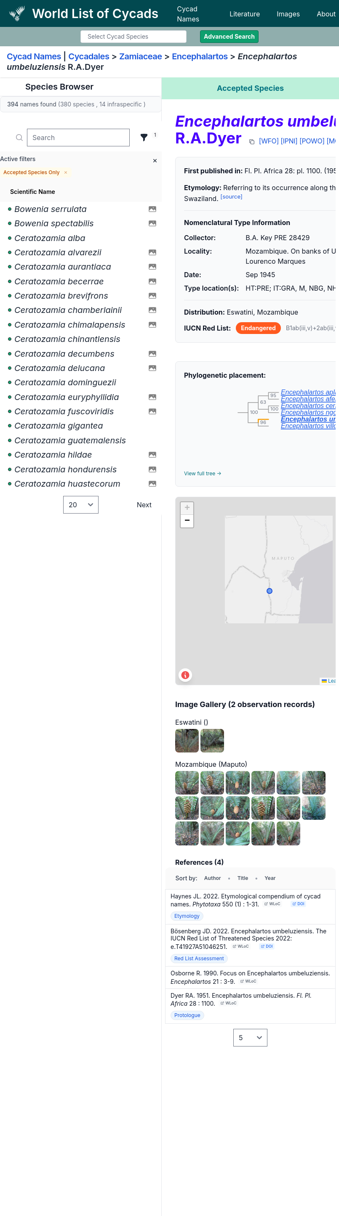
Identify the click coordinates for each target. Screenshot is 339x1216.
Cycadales (88, 56)
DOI (298, 903)
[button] (187, 508)
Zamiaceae (140, 56)
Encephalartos (200, 56)
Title (243, 878)
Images (288, 14)
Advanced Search (229, 36)
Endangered (258, 327)
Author (212, 878)
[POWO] (312, 141)
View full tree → (203, 473)
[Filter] (144, 137)
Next (144, 505)
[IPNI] (288, 141)
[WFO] (269, 141)
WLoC (272, 903)
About (326, 14)
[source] (231, 196)
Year (269, 878)
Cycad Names (188, 14)
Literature (245, 14)
